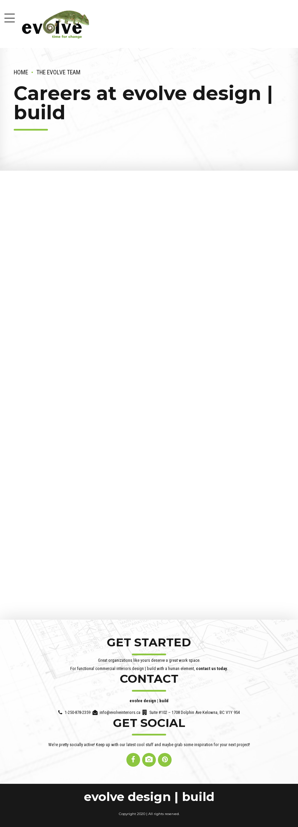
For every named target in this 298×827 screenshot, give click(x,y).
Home (21, 72)
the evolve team (58, 72)
